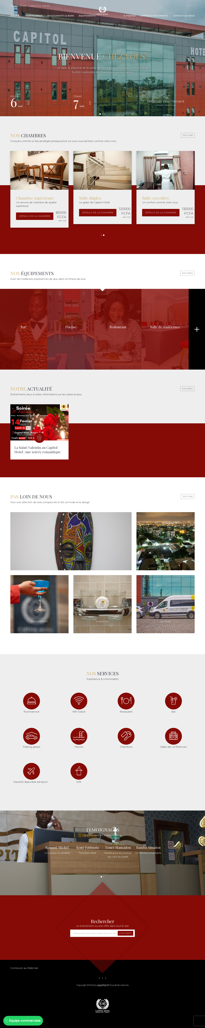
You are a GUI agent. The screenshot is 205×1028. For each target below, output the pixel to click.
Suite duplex (90, 198)
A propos (130, 15)
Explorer (187, 273)
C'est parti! (125, 933)
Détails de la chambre (34, 216)
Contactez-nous (184, 15)
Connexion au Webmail (24, 968)
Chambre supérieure (35, 198)
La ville (165, 621)
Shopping (102, 621)
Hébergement (34, 15)
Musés (71, 558)
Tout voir (188, 135)
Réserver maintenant (165, 102)
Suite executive (155, 198)
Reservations (18, 6)
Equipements (87, 15)
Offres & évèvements (154, 15)
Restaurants (39, 621)
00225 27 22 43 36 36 (39, 6)
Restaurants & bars (60, 15)
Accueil (15, 15)
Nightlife (165, 558)
